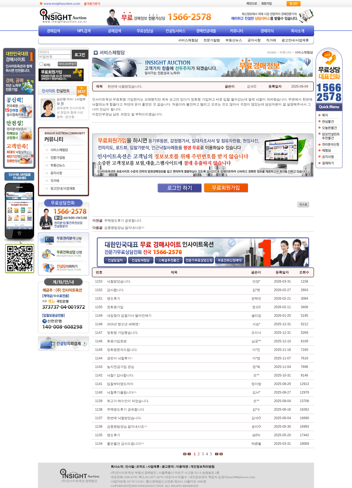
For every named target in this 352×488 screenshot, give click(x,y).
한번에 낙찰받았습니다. (124, 418)
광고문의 (168, 466)
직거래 (271, 40)
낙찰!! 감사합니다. (120, 375)
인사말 (129, 466)
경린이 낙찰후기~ (120, 358)
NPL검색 (83, 30)
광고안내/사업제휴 (295, 40)
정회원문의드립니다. (122, 350)
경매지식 (267, 30)
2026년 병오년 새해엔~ (123, 324)
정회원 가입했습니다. (122, 333)
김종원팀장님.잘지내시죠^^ (124, 228)
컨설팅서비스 (175, 30)
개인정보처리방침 (202, 466)
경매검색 (53, 30)
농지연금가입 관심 (120, 367)
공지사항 (254, 40)
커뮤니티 (236, 30)
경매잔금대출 (206, 30)
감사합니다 (115, 290)
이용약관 (182, 466)
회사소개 (297, 30)
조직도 (140, 466)
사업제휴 (153, 466)
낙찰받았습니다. (119, 281)
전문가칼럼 (212, 40)
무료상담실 (145, 30)
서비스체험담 (188, 40)
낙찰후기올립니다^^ (121, 392)
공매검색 (114, 30)
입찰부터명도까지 (120, 384)
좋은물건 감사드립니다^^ (125, 444)
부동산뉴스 (234, 40)
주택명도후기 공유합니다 (122, 221)
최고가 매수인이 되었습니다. (128, 401)
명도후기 (113, 298)
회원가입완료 (117, 341)
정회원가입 (115, 307)
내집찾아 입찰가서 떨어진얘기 (129, 316)
